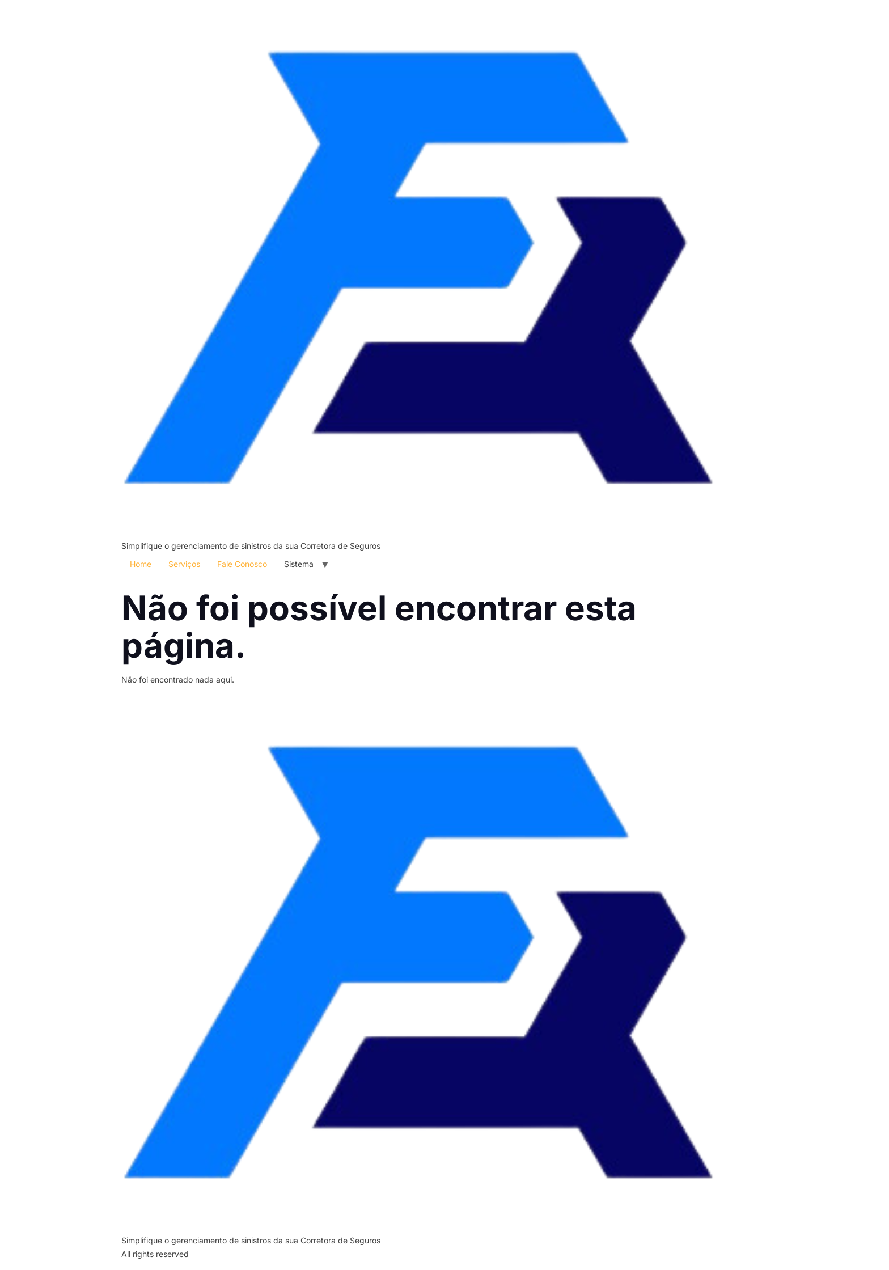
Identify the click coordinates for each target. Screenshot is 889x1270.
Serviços (184, 564)
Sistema (299, 564)
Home (140, 564)
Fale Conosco (242, 564)
